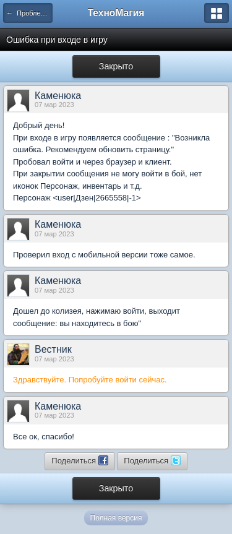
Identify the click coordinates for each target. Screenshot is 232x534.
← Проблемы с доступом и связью (29, 13)
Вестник (53, 349)
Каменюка (58, 95)
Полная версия (116, 518)
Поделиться (79, 460)
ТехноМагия (116, 12)
